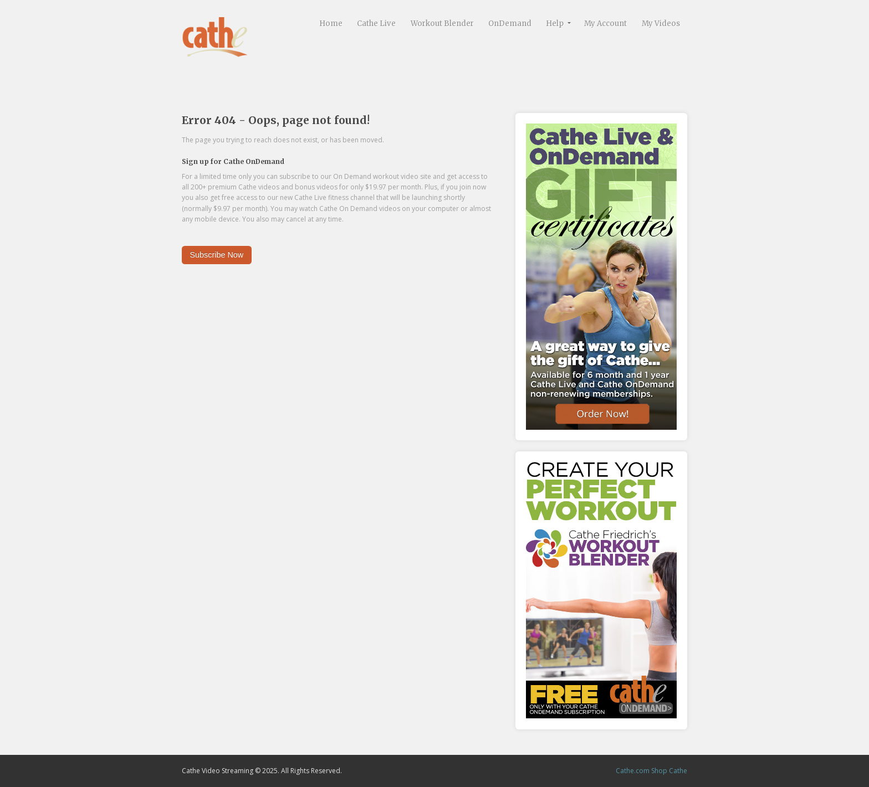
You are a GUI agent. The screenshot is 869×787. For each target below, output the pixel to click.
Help (555, 23)
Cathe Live (376, 23)
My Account (605, 23)
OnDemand (509, 23)
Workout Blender (442, 23)
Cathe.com (633, 770)
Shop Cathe (669, 770)
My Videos (661, 23)
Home (331, 23)
